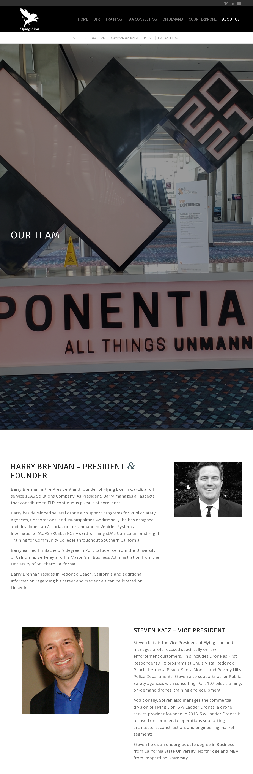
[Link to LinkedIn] (232, 3)
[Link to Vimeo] (226, 3)
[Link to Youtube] (239, 3)
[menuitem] (83, 19)
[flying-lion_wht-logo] (29, 19)
